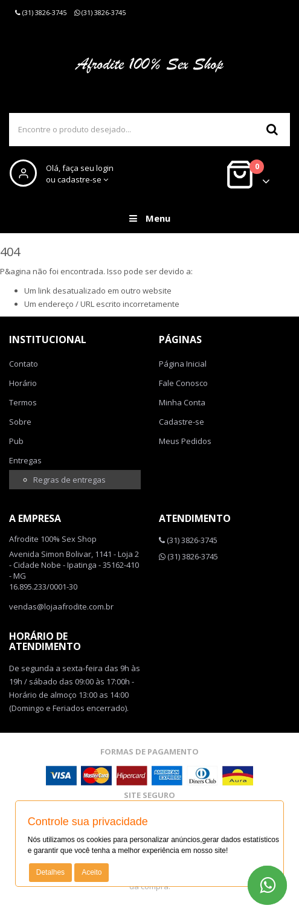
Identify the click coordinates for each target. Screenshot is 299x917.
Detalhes (50, 872)
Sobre (20, 421)
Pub (16, 441)
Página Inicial (183, 363)
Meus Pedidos (185, 441)
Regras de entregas (69, 479)
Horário (23, 383)
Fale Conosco (183, 383)
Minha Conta (182, 402)
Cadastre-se (181, 421)
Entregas (25, 460)
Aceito (91, 872)
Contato (23, 363)
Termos (23, 402)
